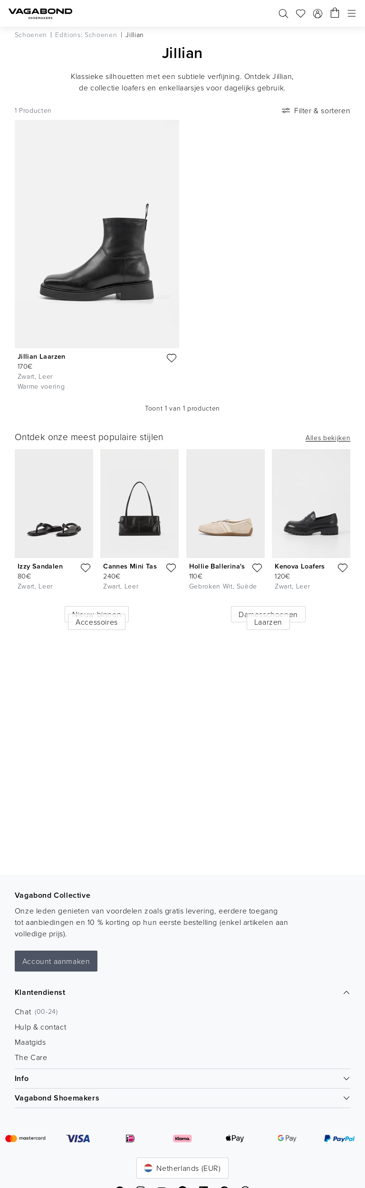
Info (183, 1078)
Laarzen (268, 622)
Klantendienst (183, 992)
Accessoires (97, 622)
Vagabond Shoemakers (183, 1097)
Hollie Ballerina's (217, 566)
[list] (182, 531)
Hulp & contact (40, 1026)
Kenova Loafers (300, 566)
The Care (31, 1057)
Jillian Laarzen (42, 356)
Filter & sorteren (315, 110)
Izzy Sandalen (40, 566)
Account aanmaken (56, 961)
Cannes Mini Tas (130, 566)
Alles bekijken (328, 437)
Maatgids (30, 1042)
